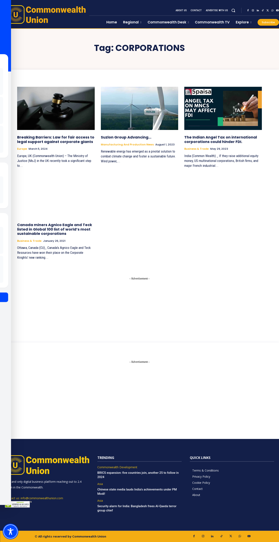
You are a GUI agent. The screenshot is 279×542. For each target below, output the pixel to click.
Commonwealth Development (117, 467)
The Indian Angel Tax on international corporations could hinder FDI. (220, 139)
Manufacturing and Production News (127, 144)
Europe (22, 149)
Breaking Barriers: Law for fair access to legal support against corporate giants (55, 139)
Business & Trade (196, 149)
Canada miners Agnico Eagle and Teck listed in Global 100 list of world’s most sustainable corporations (54, 229)
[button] (233, 10)
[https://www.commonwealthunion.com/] (44, 14)
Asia (100, 484)
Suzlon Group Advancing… (126, 137)
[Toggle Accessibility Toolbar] (10, 531)
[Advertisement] (139, 306)
